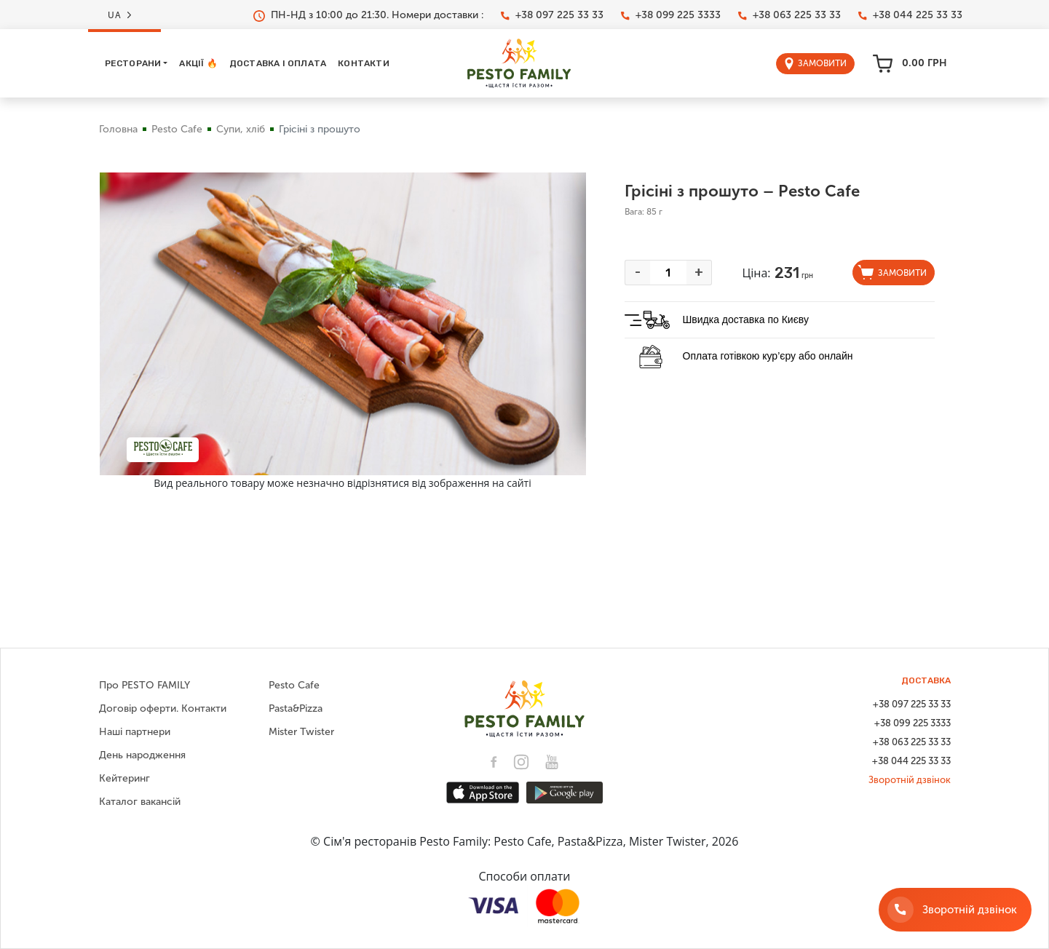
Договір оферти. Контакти (162, 708)
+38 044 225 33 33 (910, 15)
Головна (118, 129)
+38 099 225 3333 (671, 15)
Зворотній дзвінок (909, 779)
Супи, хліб (240, 129)
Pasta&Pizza (295, 708)
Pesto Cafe (176, 129)
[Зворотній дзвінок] (955, 910)
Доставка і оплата (277, 63)
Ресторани (133, 63)
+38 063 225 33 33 (789, 15)
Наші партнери (134, 732)
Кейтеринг (124, 778)
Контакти (363, 63)
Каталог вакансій (140, 801)
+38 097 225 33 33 (552, 15)
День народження (142, 755)
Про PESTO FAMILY (144, 685)
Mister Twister (301, 732)
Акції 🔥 (198, 63)
